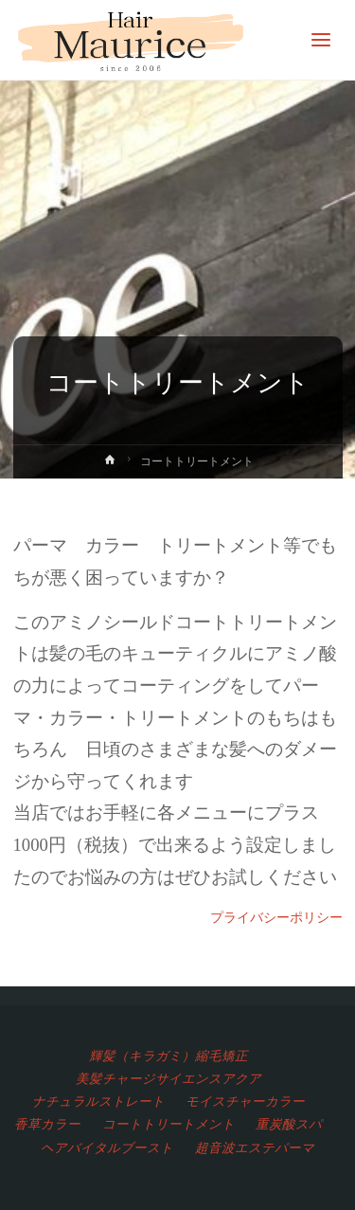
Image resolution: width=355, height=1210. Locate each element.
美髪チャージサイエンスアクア (168, 1078)
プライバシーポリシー (276, 917)
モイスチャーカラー (245, 1101)
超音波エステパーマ (254, 1147)
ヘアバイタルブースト (107, 1147)
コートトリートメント (168, 1123)
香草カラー (47, 1123)
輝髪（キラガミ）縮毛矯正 (168, 1055)
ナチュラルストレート (98, 1101)
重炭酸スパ (289, 1123)
